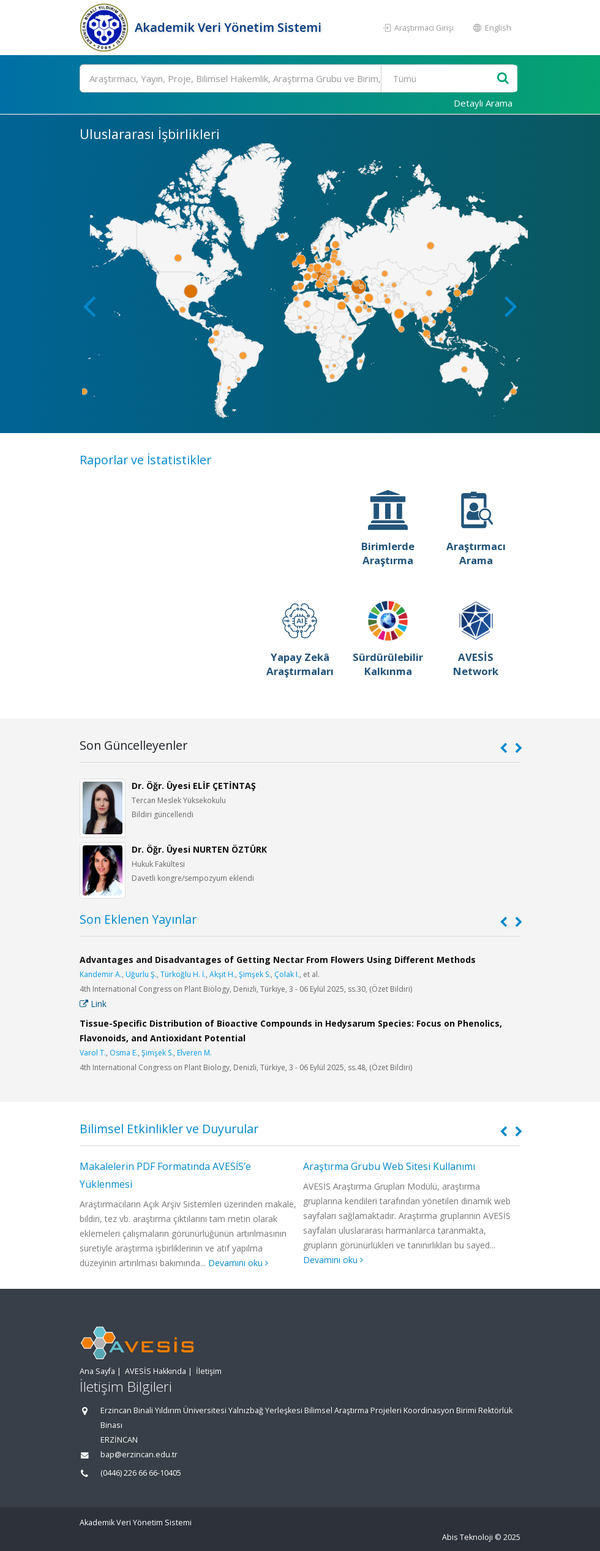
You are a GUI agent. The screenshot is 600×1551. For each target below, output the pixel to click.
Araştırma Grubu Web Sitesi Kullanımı (389, 1166)
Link (93, 1003)
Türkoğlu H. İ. (183, 974)
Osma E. (124, 1052)
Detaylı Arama (483, 103)
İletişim (209, 1371)
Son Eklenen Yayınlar (138, 919)
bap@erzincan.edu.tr (139, 1454)
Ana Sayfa (97, 1371)
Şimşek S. (255, 974)
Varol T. (93, 1052)
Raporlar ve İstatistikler (145, 459)
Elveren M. (194, 1052)
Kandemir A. (101, 974)
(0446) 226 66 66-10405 (140, 1473)
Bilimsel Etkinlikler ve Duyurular (169, 1128)
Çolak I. (286, 974)
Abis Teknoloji (467, 1537)
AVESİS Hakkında (155, 1371)
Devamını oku (238, 1263)
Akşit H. (222, 974)
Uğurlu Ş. (141, 974)
